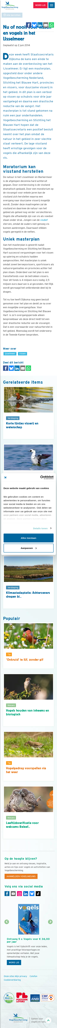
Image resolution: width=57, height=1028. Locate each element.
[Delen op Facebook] (28, 25)
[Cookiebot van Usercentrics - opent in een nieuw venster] (41, 477)
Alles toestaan (28, 538)
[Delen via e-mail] (45, 25)
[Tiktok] (38, 893)
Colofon (33, 976)
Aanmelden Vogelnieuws (21, 876)
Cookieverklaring (12, 980)
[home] (15, 5)
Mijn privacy (21, 976)
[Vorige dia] (6, 944)
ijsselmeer (10, 353)
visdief (44, 220)
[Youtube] (13, 893)
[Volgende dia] (50, 944)
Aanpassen (28, 548)
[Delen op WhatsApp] (51, 25)
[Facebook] (7, 893)
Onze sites (9, 976)
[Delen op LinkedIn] (40, 25)
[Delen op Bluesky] (34, 25)
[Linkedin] (25, 893)
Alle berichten (12, 15)
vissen (22, 353)
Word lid (14, 962)
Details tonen (40, 528)
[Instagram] (19, 893)
